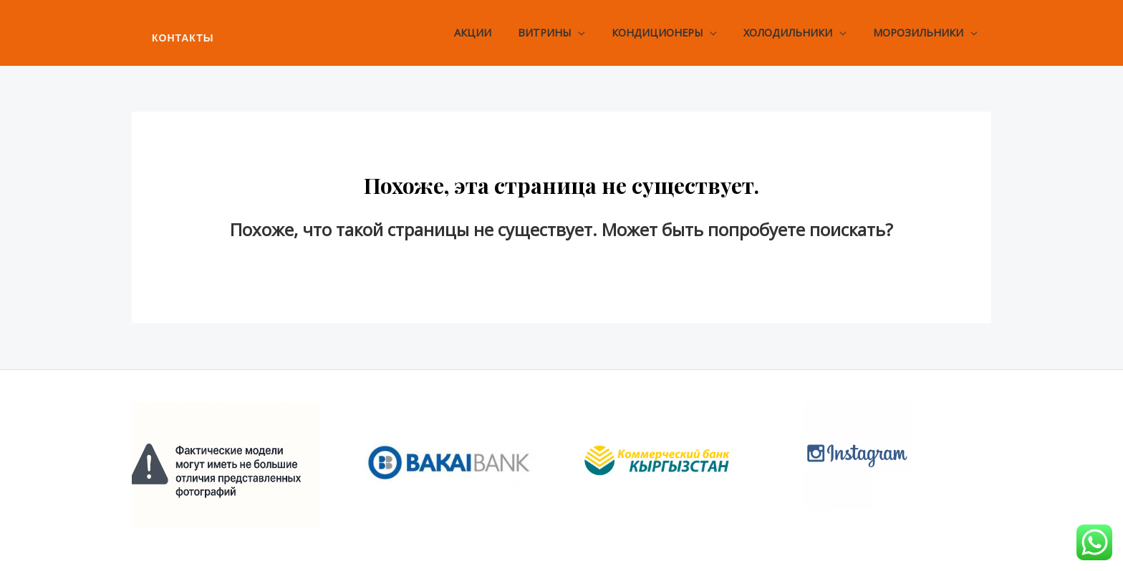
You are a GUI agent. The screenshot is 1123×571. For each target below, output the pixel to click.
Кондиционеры (672, 32)
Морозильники (922, 32)
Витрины (565, 32)
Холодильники (797, 32)
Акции (499, 32)
